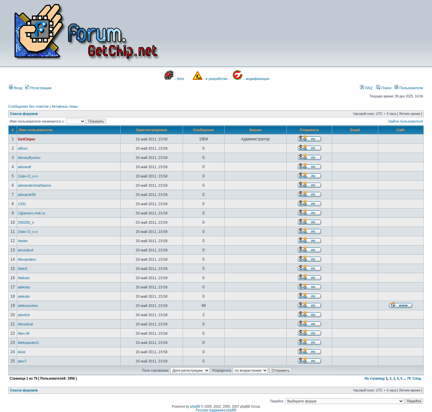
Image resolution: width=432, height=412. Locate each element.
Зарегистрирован (151, 130)
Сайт (400, 130)
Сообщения (203, 130)
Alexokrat (25, 324)
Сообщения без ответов (28, 106)
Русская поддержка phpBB (216, 410)
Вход (15, 88)
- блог (179, 79)
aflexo (22, 148)
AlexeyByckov (29, 158)
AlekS (22, 269)
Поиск (383, 88)
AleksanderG (28, 343)
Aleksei (23, 278)
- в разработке (215, 79)
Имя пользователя (36, 130)
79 (409, 378)
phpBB (195, 406)
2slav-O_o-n (28, 232)
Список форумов (24, 114)
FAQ (366, 88)
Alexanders (27, 259)
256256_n (26, 222)
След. (417, 378)
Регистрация (38, 88)
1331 (22, 204)
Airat (21, 352)
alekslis (24, 296)
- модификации (256, 79)
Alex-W (23, 333)
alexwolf (24, 167)
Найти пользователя (405, 121)
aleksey (24, 287)
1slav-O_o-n (28, 176)
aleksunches (28, 306)
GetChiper (26, 139)
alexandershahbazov (35, 185)
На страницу (375, 378)
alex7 (22, 361)
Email (355, 130)
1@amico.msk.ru (31, 213)
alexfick (24, 315)
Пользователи (408, 88)
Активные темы (65, 106)
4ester (23, 241)
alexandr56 (27, 195)
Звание (255, 130)
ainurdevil (25, 250)
